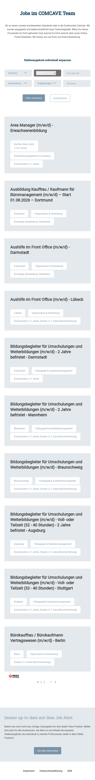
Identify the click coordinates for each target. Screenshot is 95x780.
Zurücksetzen (60, 98)
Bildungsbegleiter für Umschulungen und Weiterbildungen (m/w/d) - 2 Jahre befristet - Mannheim (46, 409)
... (47, 682)
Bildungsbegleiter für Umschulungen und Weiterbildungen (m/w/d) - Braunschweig (46, 464)
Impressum (29, 770)
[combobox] (47, 73)
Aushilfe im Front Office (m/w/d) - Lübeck (46, 299)
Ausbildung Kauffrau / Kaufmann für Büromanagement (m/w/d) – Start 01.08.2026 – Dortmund (42, 195)
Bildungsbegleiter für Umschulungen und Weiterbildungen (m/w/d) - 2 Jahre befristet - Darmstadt (46, 352)
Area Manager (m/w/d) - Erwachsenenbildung (31, 127)
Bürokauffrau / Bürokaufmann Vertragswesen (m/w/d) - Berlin (37, 637)
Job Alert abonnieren (47, 750)
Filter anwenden (34, 98)
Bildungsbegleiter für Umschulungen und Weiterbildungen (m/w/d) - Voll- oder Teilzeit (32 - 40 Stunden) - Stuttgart (46, 583)
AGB (69, 770)
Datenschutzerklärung (51, 770)
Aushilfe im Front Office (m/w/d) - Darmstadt (40, 249)
